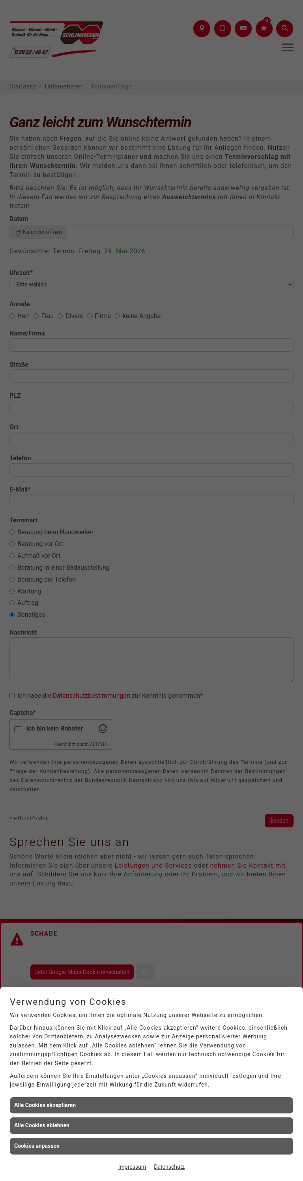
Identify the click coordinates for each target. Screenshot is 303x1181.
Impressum (132, 1167)
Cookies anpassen (37, 1146)
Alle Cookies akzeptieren (45, 1105)
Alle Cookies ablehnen (41, 1125)
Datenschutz (169, 1167)
